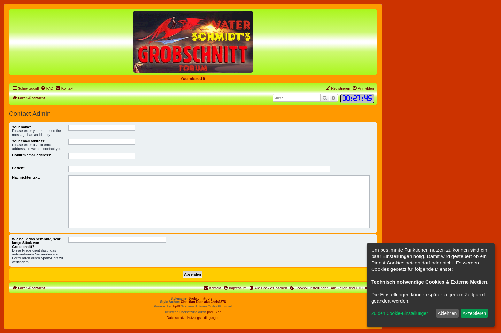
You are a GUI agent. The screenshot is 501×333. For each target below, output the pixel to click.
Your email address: (28, 141)
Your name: (21, 127)
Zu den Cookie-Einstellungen (400, 313)
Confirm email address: (31, 155)
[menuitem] (47, 88)
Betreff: (18, 168)
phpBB (176, 306)
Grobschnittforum (202, 298)
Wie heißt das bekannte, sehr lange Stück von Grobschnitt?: (36, 242)
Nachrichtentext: (26, 177)
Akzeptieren (474, 313)
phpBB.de (214, 312)
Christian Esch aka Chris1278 (203, 302)
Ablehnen (447, 313)
